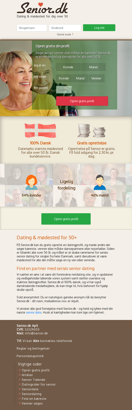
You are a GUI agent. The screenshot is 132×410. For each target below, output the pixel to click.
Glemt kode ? (65, 34)
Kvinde (68, 67)
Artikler (27, 375)
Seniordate (30, 389)
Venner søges (32, 403)
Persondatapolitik (30, 356)
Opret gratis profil (66, 219)
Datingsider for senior (39, 384)
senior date (33, 312)
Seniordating (32, 394)
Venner (96, 78)
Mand (93, 67)
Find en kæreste (34, 399)
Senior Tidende (33, 380)
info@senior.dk (36, 333)
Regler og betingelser (33, 348)
